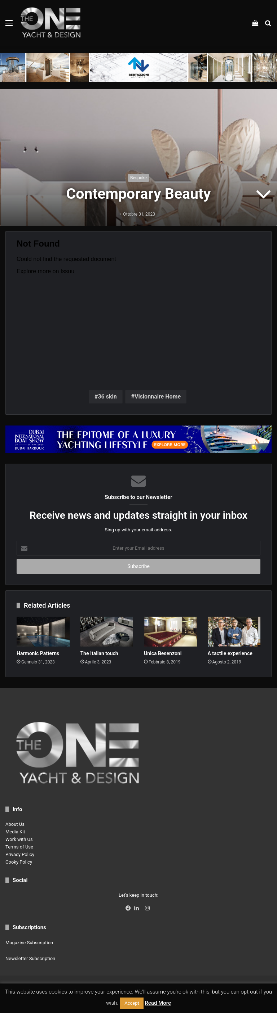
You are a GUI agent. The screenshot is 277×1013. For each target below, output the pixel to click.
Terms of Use (19, 847)
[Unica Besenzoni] (170, 632)
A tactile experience (230, 653)
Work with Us (19, 839)
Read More (158, 1003)
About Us (15, 824)
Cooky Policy (18, 862)
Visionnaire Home (158, 396)
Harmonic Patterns (38, 653)
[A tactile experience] (234, 632)
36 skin (107, 396)
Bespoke (138, 177)
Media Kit (15, 831)
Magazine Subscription (29, 942)
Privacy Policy (19, 854)
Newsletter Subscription (30, 958)
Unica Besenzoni (162, 653)
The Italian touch (99, 653)
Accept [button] (131, 1003)
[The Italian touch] (106, 632)
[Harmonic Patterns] (43, 632)
